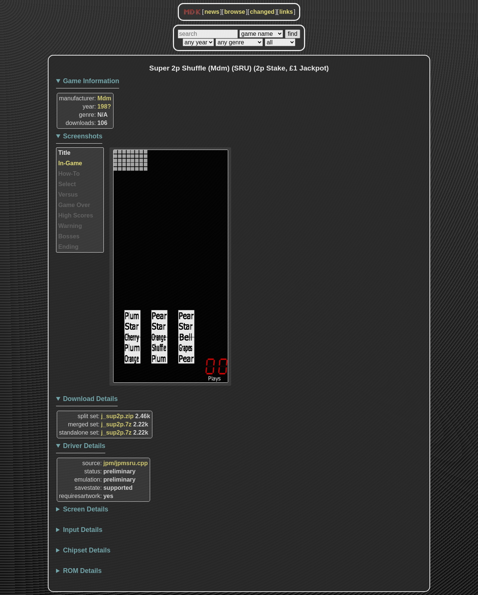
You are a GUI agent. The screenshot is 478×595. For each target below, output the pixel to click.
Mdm (104, 98)
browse (234, 12)
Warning (70, 226)
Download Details (90, 399)
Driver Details (84, 446)
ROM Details (82, 570)
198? (104, 106)
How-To (69, 173)
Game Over (74, 205)
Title (64, 153)
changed (262, 12)
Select (67, 184)
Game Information (91, 81)
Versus (68, 194)
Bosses (69, 236)
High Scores (75, 215)
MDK (192, 12)
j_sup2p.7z (116, 424)
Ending (68, 247)
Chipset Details (87, 550)
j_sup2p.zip (117, 416)
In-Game (70, 163)
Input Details (83, 529)
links (286, 12)
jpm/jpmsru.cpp (125, 463)
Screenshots (83, 136)
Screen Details (85, 509)
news (211, 12)
